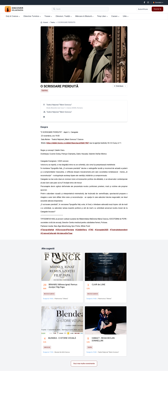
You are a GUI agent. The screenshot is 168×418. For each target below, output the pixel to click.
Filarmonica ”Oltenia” (61, 298)
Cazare (115, 16)
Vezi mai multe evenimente (84, 363)
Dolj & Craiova (13, 16)
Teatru (52, 22)
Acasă (45, 22)
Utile (125, 16)
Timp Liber (102, 16)
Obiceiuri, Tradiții (64, 16)
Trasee (48, 16)
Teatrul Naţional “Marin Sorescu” (59, 105)
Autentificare (143, 9)
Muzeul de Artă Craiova (62, 352)
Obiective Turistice (32, 16)
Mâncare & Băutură (84, 16)
